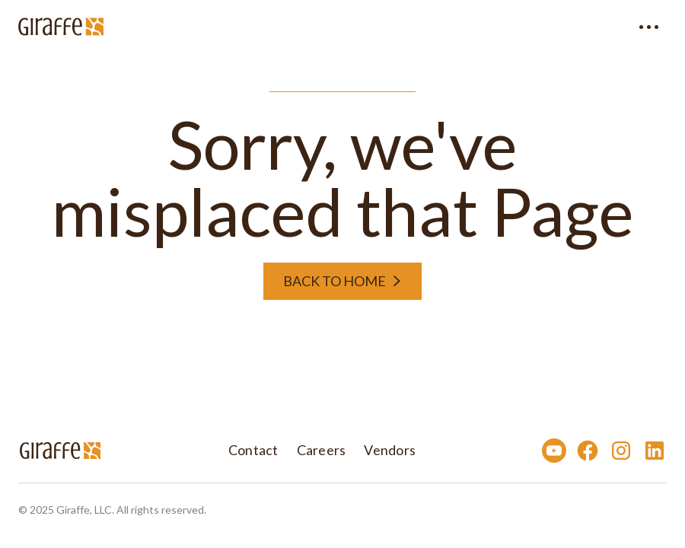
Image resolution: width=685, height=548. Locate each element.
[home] (61, 27)
